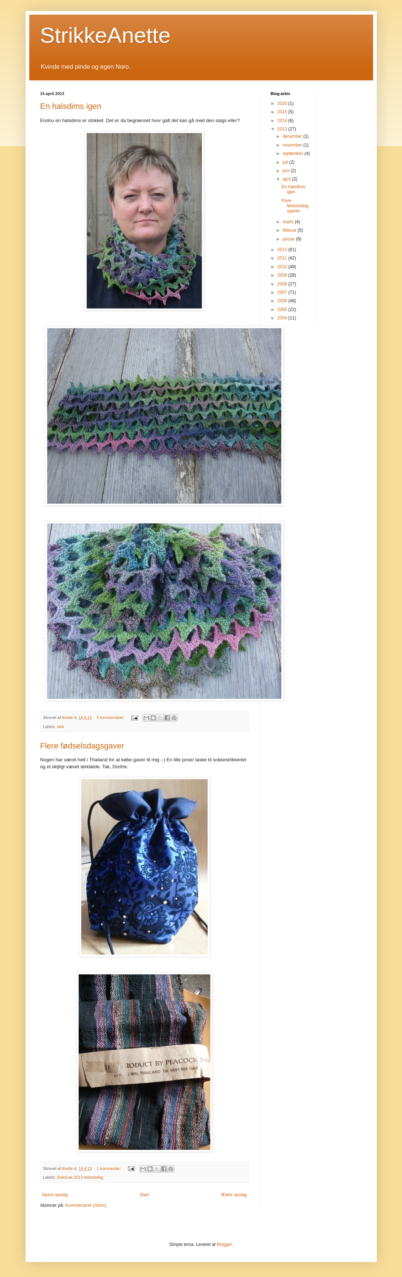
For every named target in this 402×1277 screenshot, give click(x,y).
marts (288, 221)
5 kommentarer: (111, 717)
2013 (282, 129)
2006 (282, 300)
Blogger (224, 1244)
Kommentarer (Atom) (85, 1205)
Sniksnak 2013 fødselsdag (80, 1177)
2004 (282, 318)
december (292, 136)
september (293, 153)
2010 (282, 266)
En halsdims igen (71, 106)
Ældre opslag (234, 1194)
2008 (282, 284)
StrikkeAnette (105, 35)
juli (285, 162)
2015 (282, 111)
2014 (282, 120)
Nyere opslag (55, 1194)
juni (286, 170)
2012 (282, 249)
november (292, 145)
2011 (282, 258)
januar (289, 239)
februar (289, 230)
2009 (282, 275)
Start (144, 1194)
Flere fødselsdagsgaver (82, 745)
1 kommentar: (109, 1168)
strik (60, 726)
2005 (282, 309)
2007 (282, 292)
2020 (282, 103)
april (287, 179)
